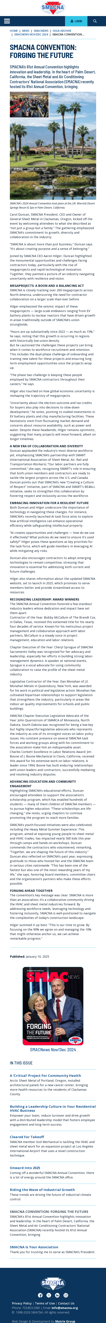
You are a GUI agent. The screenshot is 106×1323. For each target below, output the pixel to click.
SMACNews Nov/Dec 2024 (31, 34)
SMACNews (41, 31)
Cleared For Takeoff (27, 1137)
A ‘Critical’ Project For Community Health (45, 1076)
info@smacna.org (65, 1308)
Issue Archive (62, 31)
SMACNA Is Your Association (34, 1247)
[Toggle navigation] (7, 21)
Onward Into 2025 (25, 1168)
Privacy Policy (22, 1303)
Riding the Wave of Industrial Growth (42, 1190)
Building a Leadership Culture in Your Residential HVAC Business (53, 1109)
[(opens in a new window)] (40, 1296)
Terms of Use (45, 1303)
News (25, 31)
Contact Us (66, 1303)
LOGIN (76, 21)
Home (14, 31)
